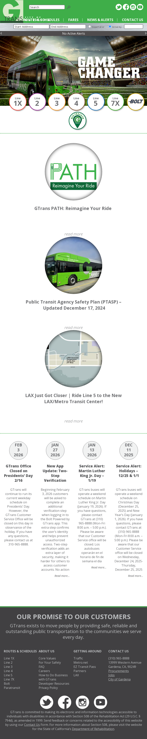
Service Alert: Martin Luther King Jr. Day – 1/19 (92, 473)
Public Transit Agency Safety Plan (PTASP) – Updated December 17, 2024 (73, 305)
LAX (76, 675)
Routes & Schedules (41, 20)
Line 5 (8, 675)
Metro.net (81, 662)
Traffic (78, 658)
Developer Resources (54, 683)
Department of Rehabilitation (93, 729)
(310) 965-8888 (118, 658)
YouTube (140, 7)
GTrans (11, 11)
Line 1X (9, 658)
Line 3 (8, 667)
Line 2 (8, 662)
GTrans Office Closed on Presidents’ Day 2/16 (18, 473)
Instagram (133, 7)
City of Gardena (119, 679)
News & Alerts (100, 20)
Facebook (126, 7)
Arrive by (117, 26)
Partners (80, 671)
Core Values (47, 658)
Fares (73, 20)
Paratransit (12, 688)
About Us (46, 651)
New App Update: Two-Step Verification (55, 473)
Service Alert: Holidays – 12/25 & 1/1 (128, 471)
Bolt (7, 683)
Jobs (111, 675)
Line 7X (9, 679)
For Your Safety (50, 662)
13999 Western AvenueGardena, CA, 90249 (124, 664)
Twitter (119, 7)
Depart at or (98, 26)
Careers (44, 671)
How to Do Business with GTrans (53, 677)
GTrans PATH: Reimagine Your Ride (73, 208)
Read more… (62, 576)
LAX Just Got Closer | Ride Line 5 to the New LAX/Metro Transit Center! (73, 398)
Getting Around (87, 651)
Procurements (118, 671)
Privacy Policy (48, 688)
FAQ (41, 667)
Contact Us (132, 20)
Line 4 (8, 671)
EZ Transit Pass (85, 667)
